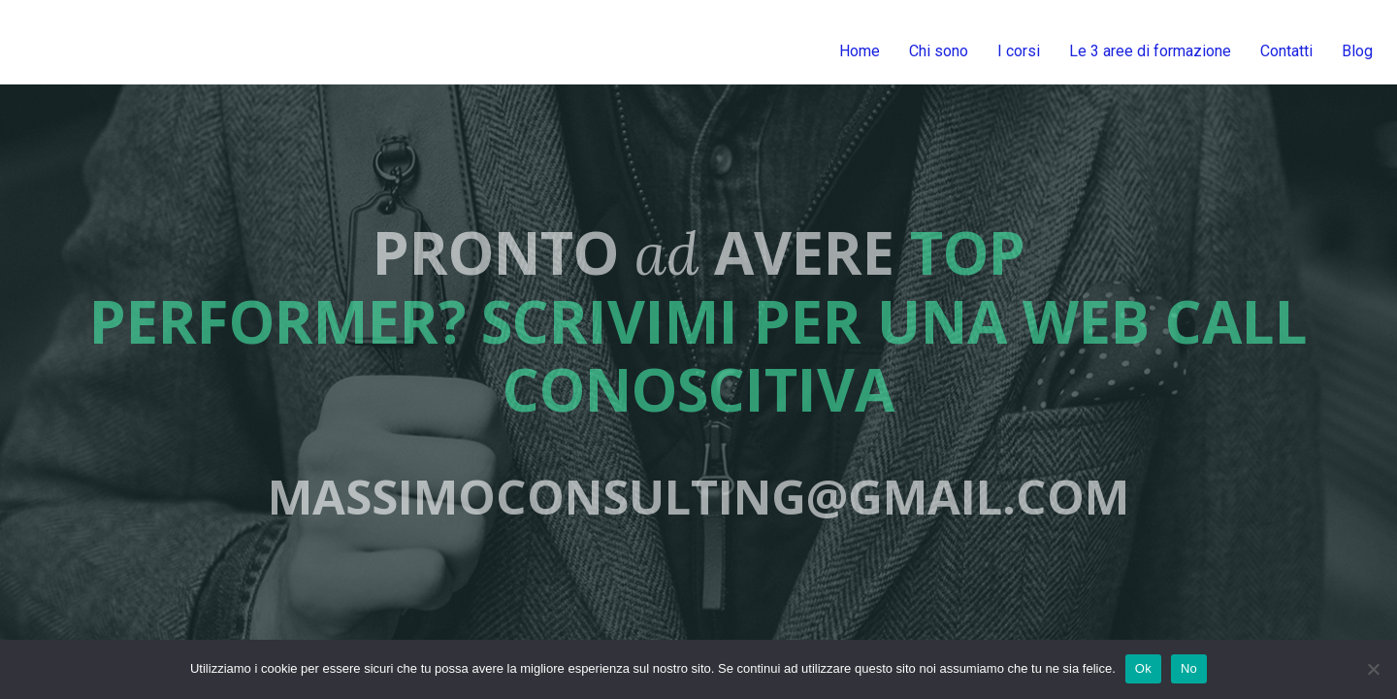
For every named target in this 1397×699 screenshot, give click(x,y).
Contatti (1286, 51)
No (1189, 668)
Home (859, 51)
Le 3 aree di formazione (1150, 51)
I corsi (1018, 51)
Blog (1357, 51)
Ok (1143, 668)
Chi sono (938, 51)
